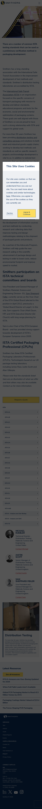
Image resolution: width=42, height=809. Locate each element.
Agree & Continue (26, 213)
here (8, 196)
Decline (10, 213)
